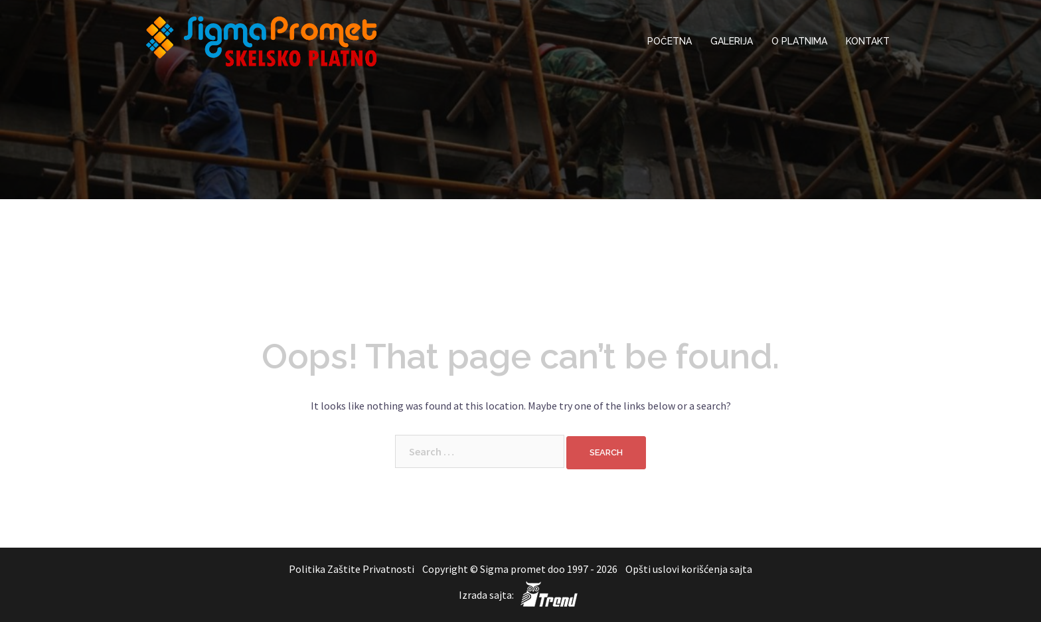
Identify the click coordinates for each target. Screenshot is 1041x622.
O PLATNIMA (799, 41)
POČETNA (669, 41)
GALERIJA (731, 41)
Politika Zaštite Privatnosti (352, 569)
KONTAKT (868, 41)
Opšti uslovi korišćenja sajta (688, 569)
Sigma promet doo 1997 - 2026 (548, 569)
